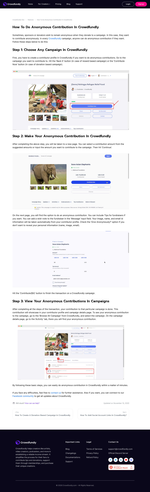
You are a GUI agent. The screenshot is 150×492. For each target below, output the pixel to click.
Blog (68, 4)
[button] (44, 4)
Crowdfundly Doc (18, 20)
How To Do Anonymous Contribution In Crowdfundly (54, 20)
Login (128, 4)
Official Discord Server (118, 453)
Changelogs (71, 453)
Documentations (73, 457)
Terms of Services (94, 449)
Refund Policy (92, 457)
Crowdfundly (55, 38)
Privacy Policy (92, 453)
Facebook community (23, 396)
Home (30, 4)
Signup (141, 4)
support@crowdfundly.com (120, 449)
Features (31, 20)
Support (79, 4)
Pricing (58, 4)
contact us (56, 393)
